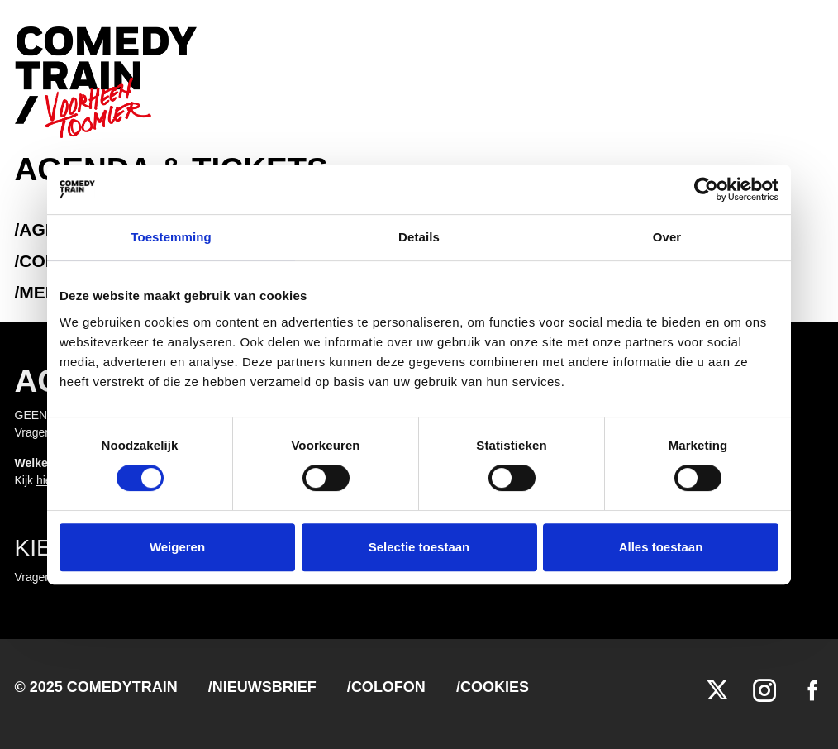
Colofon (388, 687)
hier (45, 480)
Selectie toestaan (419, 547)
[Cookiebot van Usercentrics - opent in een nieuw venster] (706, 189)
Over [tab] (667, 237)
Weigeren (177, 547)
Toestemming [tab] (171, 237)
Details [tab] (419, 237)
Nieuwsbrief (264, 687)
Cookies (494, 687)
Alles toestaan (661, 547)
